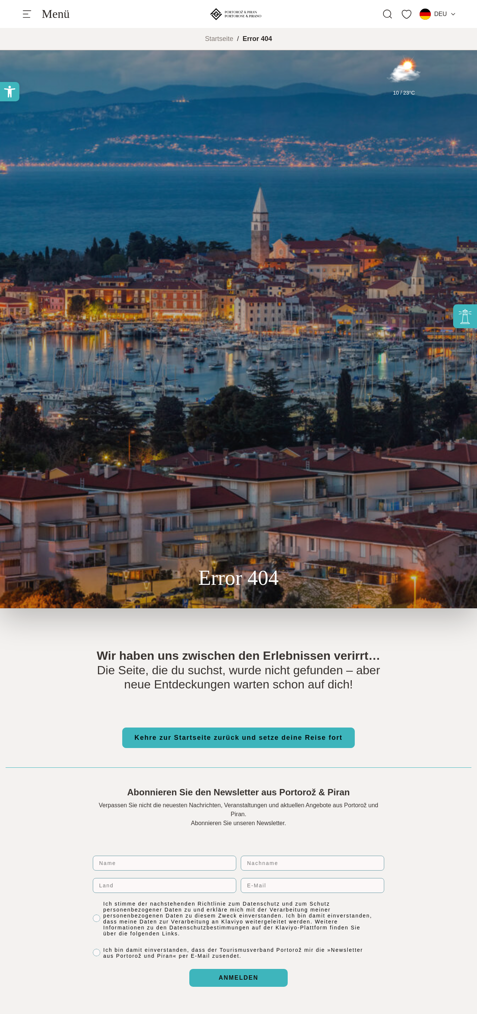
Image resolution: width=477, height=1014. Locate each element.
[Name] (164, 863)
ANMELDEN (239, 978)
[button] (9, 91)
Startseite (219, 38)
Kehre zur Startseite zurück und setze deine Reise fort (238, 737)
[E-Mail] (312, 885)
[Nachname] (312, 863)
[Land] (164, 885)
